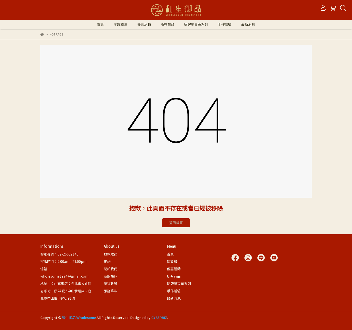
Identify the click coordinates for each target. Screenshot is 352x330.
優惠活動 (144, 24)
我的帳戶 (110, 276)
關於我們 (110, 268)
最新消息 (248, 24)
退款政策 (110, 254)
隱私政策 (110, 283)
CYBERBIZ (159, 317)
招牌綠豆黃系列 (196, 24)
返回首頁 (176, 222)
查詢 (107, 261)
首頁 (100, 24)
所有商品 (167, 24)
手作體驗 (224, 24)
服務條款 (110, 290)
